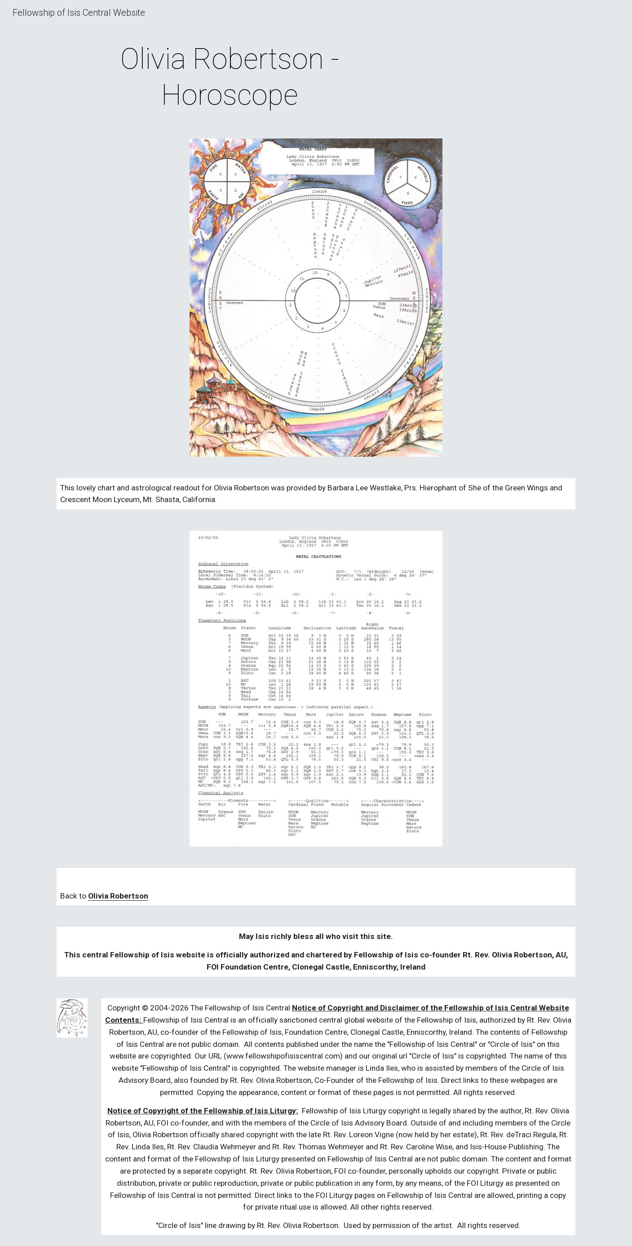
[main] (229, 77)
